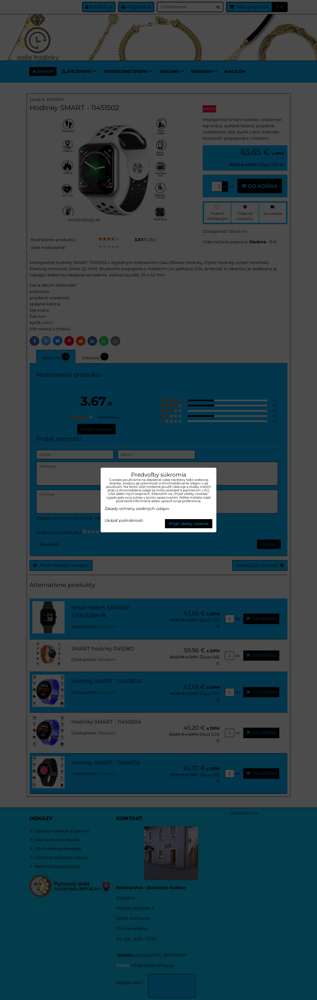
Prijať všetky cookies (189, 523)
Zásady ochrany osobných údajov (137, 508)
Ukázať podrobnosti (124, 521)
